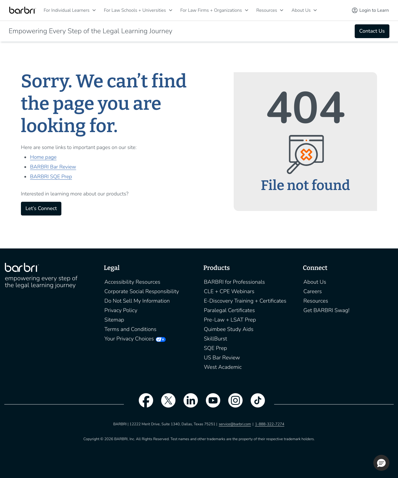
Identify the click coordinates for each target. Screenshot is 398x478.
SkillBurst (215, 338)
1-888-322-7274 (269, 424)
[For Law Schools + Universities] (170, 10)
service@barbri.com (235, 424)
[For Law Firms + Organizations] (246, 10)
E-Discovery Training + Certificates (245, 301)
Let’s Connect (41, 208)
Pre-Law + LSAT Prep (230, 320)
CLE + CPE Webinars (229, 291)
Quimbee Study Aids (228, 329)
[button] (381, 463)
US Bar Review (222, 357)
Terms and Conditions (130, 329)
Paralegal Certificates (229, 310)
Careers (312, 291)
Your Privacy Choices (129, 338)
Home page (43, 157)
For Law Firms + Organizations (211, 10)
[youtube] (210, 404)
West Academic (223, 367)
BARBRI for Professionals (234, 282)
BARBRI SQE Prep (51, 176)
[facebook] (143, 404)
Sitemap (114, 320)
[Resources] (281, 10)
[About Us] (315, 10)
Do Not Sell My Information (137, 301)
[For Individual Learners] (94, 10)
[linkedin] (187, 404)
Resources (266, 10)
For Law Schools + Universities (135, 10)
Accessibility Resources (132, 282)
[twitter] (165, 404)
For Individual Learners (66, 10)
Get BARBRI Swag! (326, 310)
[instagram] (232, 404)
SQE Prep (215, 348)
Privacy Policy (120, 310)
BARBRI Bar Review (53, 167)
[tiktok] (255, 404)
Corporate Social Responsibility (141, 291)
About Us (301, 10)
